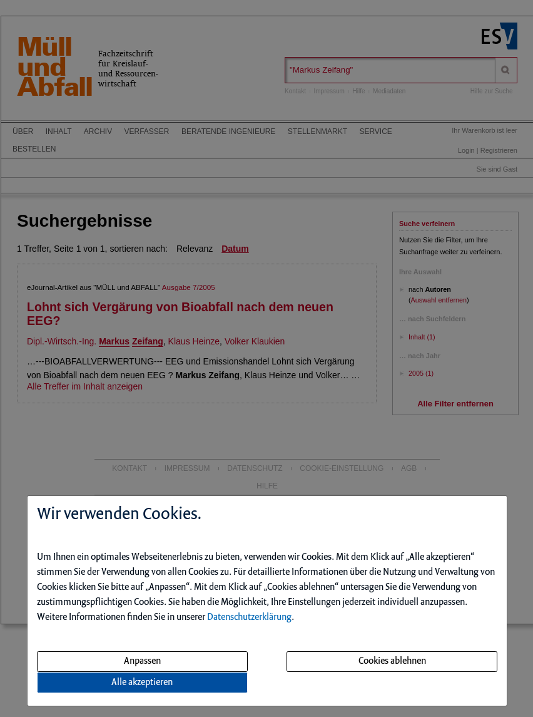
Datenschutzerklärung (249, 617)
